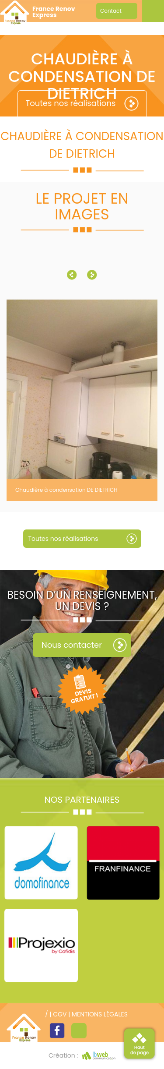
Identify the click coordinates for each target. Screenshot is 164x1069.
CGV (59, 1014)
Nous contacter (72, 644)
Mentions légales (100, 1014)
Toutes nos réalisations (71, 103)
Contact (111, 10)
